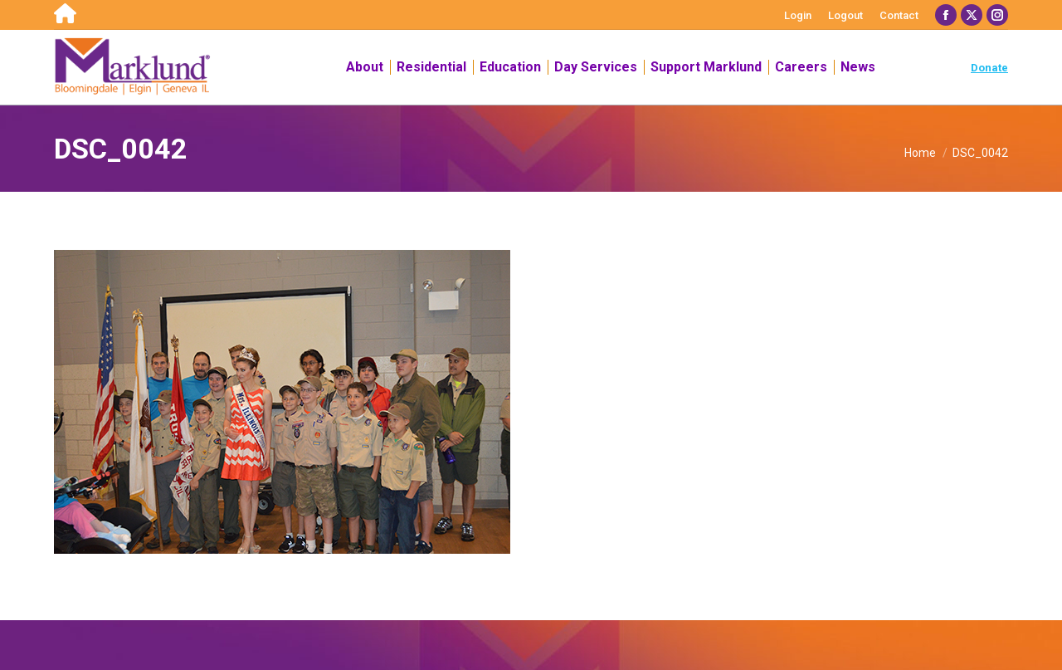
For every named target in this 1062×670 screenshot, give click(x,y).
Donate (989, 67)
